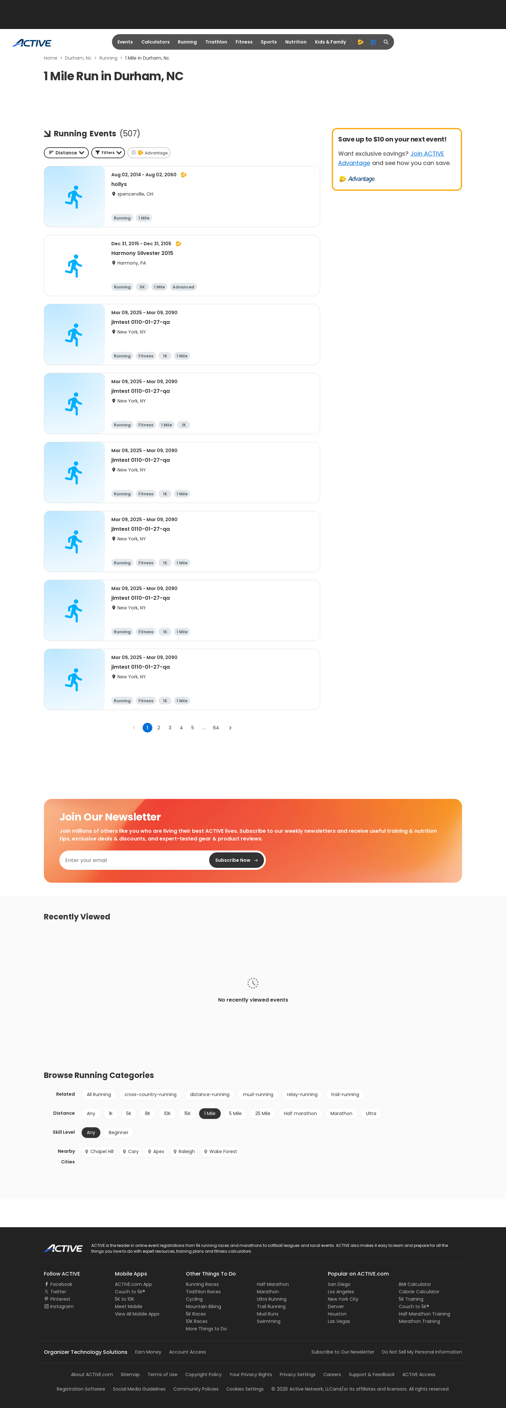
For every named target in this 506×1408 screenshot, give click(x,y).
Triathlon (216, 42)
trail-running (345, 1094)
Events (125, 42)
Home (50, 58)
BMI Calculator (415, 1284)
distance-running (209, 1094)
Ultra (371, 1113)
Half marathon (300, 1113)
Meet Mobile (128, 1306)
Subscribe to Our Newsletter (342, 1352)
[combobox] (66, 152)
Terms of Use (162, 1374)
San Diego (339, 1284)
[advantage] (360, 42)
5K (128, 1113)
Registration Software (81, 1389)
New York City (343, 1299)
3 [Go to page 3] (170, 727)
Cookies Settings (245, 1389)
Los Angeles (341, 1291)
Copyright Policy (203, 1374)
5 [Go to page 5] (192, 727)
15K (187, 1113)
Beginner (118, 1132)
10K (167, 1113)
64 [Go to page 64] (216, 727)
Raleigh (184, 1151)
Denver (336, 1306)
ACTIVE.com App (133, 1284)
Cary (130, 1151)
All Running (99, 1094)
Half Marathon (273, 1284)
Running (187, 42)
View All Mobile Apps (137, 1314)
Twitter (58, 1291)
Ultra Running (272, 1299)
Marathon (341, 1113)
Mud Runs (267, 1314)
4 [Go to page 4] (181, 727)
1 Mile (210, 1113)
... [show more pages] (203, 727)
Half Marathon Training (424, 1314)
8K (147, 1113)
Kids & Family (330, 42)
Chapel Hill (99, 1151)
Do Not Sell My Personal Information (422, 1352)
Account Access (187, 1352)
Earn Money (148, 1352)
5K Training (411, 1299)
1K (111, 1113)
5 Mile (235, 1113)
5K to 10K (124, 1299)
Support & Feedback (372, 1374)
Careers (332, 1374)
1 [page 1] (147, 727)
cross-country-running (151, 1094)
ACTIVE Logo (57, 1246)
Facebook (61, 1284)
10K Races (196, 1321)
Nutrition (296, 42)
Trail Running (271, 1306)
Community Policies (195, 1389)
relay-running (302, 1094)
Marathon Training (419, 1321)
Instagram (62, 1306)
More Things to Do (206, 1328)
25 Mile (262, 1113)
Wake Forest (220, 1151)
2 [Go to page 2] (158, 727)
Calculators (155, 42)
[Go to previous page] (134, 728)
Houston (337, 1314)
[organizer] (373, 42)
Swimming (268, 1321)
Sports (269, 42)
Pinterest (60, 1299)
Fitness (244, 42)
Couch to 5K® (130, 1291)
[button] (108, 152)
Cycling (194, 1299)
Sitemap (130, 1374)
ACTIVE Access (418, 1374)
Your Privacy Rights (250, 1374)
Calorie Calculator (419, 1291)
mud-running (258, 1094)
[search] (386, 42)
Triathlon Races (203, 1291)
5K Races (196, 1314)
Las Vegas (339, 1321)
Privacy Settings (298, 1374)
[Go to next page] (230, 728)
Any (91, 1113)
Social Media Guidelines (139, 1389)
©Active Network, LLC (302, 1389)
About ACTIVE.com (92, 1374)
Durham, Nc (78, 58)
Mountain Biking (203, 1306)
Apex (155, 1151)
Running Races (202, 1284)
